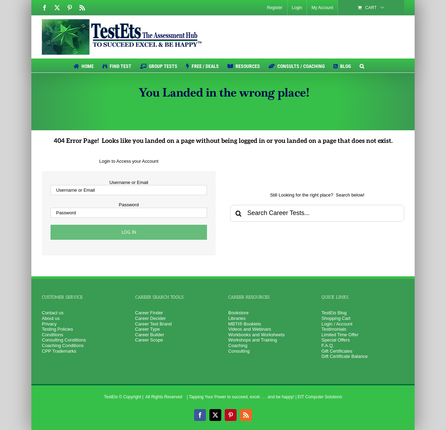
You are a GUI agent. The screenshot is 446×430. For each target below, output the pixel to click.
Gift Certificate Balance (345, 356)
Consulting (238, 351)
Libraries (237, 318)
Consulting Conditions (64, 340)
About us (51, 318)
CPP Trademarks (59, 351)
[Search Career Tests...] (317, 213)
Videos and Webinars (249, 329)
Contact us (52, 312)
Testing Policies (57, 329)
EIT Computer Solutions (320, 396)
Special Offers (336, 340)
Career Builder (149, 334)
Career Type (147, 329)
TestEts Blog (334, 312)
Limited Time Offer (340, 334)
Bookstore (238, 312)
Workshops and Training (252, 340)
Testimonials (334, 329)
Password (129, 204)
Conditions (52, 334)
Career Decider (150, 318)
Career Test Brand (153, 324)
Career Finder (149, 312)
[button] (362, 65)
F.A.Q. (328, 345)
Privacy (49, 324)
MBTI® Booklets (244, 324)
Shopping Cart (336, 318)
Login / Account (337, 324)
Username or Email (128, 182)
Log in (129, 232)
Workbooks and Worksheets (256, 334)
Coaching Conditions (63, 345)
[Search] (238, 213)
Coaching (237, 345)
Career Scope (149, 340)
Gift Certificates (337, 351)
